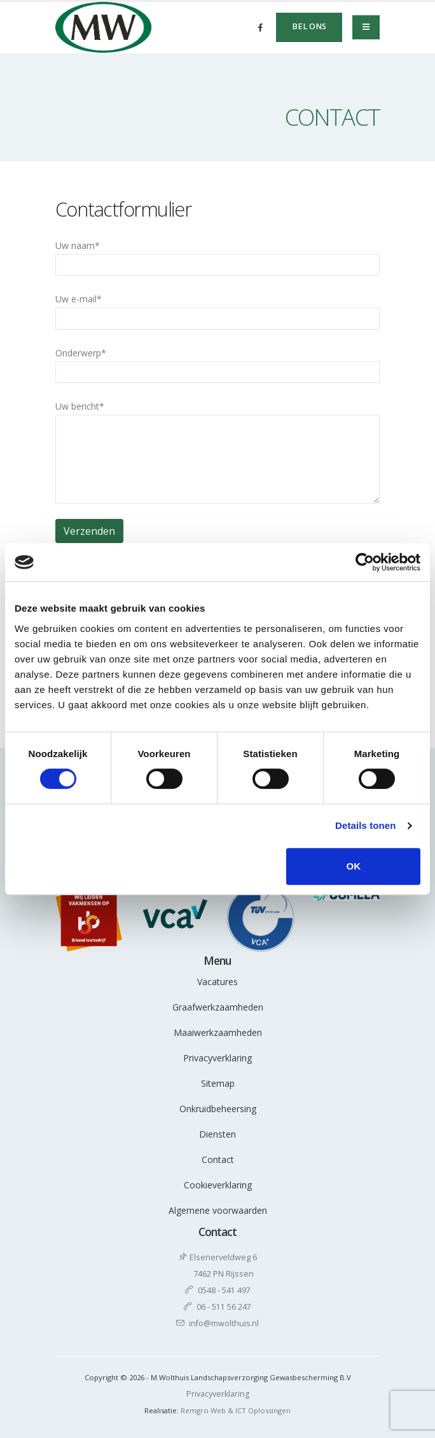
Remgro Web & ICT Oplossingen (236, 1410)
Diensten (217, 1134)
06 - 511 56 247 (224, 1306)
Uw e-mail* (217, 311)
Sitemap (218, 1083)
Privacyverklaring (217, 1058)
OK (353, 866)
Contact (218, 1159)
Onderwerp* (217, 365)
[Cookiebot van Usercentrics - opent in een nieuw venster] (364, 562)
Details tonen (365, 825)
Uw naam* (217, 257)
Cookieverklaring (218, 1185)
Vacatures (217, 982)
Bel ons (309, 26)
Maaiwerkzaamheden (218, 1032)
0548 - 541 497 (224, 1290)
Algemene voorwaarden (218, 1210)
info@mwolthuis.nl (224, 1323)
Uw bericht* (217, 452)
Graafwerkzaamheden (217, 1007)
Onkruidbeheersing (217, 1109)
